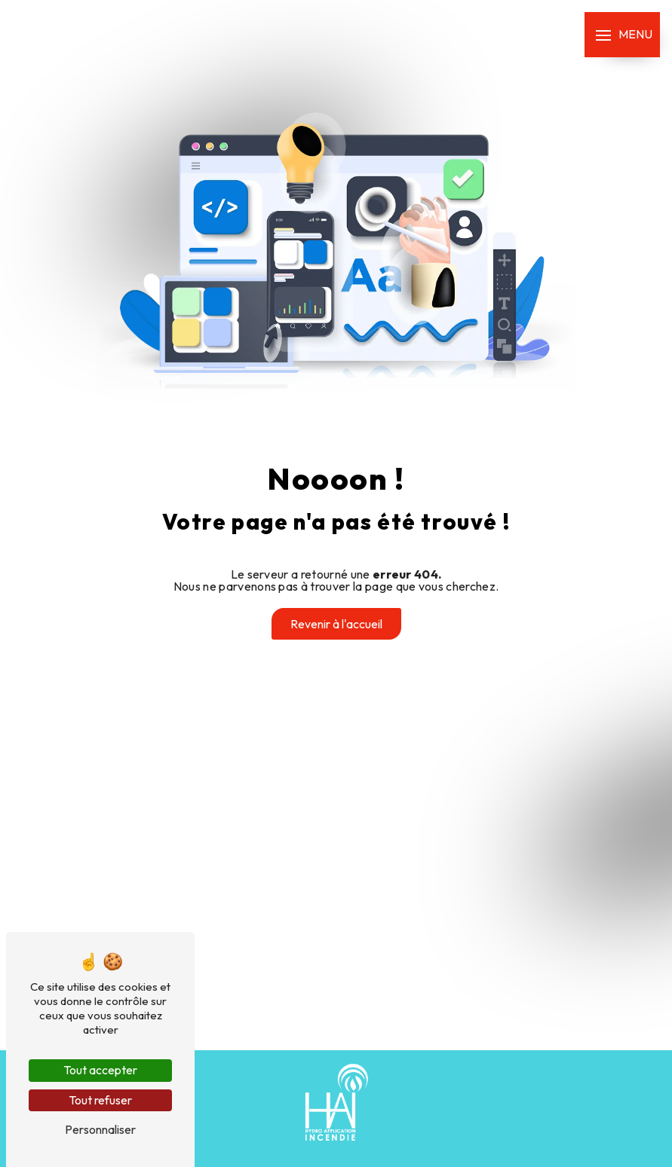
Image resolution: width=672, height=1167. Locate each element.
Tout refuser (100, 1099)
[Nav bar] (622, 34)
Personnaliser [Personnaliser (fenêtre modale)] (100, 1129)
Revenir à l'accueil (336, 623)
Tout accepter (100, 1069)
